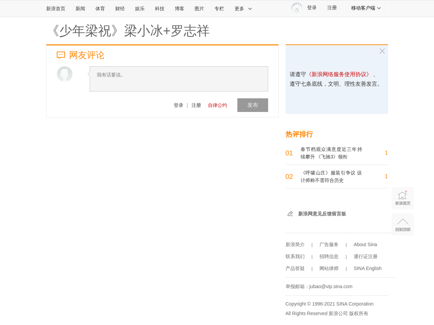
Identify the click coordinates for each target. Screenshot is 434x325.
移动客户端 (366, 8)
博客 (179, 8)
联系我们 (295, 256)
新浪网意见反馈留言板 (322, 213)
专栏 (219, 8)
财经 (120, 8)
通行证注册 (366, 256)
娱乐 (140, 8)
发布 (252, 105)
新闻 (80, 8)
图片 (199, 8)
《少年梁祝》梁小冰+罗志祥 (128, 31)
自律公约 (217, 105)
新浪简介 (295, 244)
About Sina (365, 244)
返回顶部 (403, 224)
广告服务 (329, 244)
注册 (332, 7)
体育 (100, 8)
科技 (160, 8)
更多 (243, 8)
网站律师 (329, 268)
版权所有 (358, 313)
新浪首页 (55, 8)
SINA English (368, 268)
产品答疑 (295, 268)
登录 (178, 105)
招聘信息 (329, 256)
